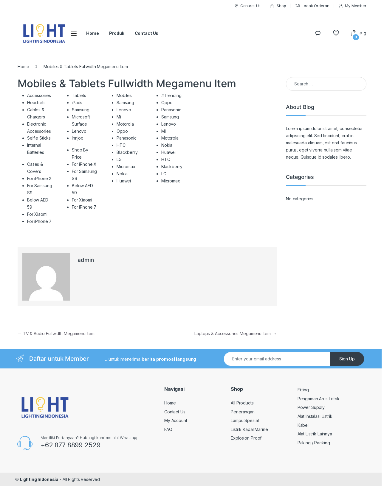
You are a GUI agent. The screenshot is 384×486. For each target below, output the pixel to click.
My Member (352, 5)
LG (119, 159)
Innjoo (77, 137)
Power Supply (311, 407)
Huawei (124, 180)
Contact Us (247, 5)
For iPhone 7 (39, 221)
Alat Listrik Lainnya (315, 433)
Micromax (126, 166)
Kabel (303, 425)
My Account (175, 420)
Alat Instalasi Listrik (315, 416)
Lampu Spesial (244, 420)
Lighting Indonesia (39, 479)
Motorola (125, 123)
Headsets (36, 102)
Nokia (122, 173)
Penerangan (243, 411)
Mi (119, 116)
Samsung (80, 109)
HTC (121, 145)
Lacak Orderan (312, 5)
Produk (116, 33)
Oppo (122, 131)
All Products (242, 402)
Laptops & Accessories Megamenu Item (235, 333)
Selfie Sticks (39, 137)
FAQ (168, 429)
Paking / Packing (314, 442)
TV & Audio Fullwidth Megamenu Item (56, 333)
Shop (278, 5)
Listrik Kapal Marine (249, 429)
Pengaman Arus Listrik (319, 398)
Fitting (303, 389)
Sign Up (347, 358)
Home (92, 33)
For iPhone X (39, 178)
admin (86, 260)
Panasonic (127, 137)
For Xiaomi (37, 214)
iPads (77, 102)
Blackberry (127, 152)
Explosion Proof (246, 437)
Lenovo (79, 131)
